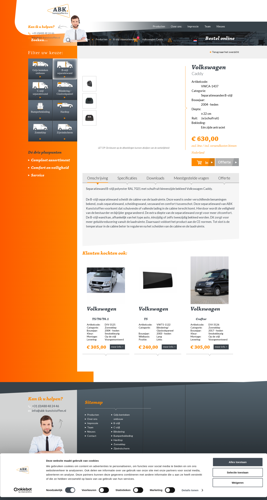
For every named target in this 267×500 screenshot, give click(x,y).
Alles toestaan (238, 464)
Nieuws (220, 26)
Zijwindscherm (122, 448)
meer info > (117, 346)
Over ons (176, 26)
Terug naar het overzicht (224, 51)
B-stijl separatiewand (124, 39)
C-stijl (117, 427)
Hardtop (118, 439)
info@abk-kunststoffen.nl (47, 410)
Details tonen (190, 493)
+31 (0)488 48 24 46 (43, 406)
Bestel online (222, 38)
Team (207, 26)
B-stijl (117, 423)
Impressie (193, 26)
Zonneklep (119, 444)
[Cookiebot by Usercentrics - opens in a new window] (22, 493)
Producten (159, 26)
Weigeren (237, 485)
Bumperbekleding (123, 435)
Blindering (119, 431)
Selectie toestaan (238, 475)
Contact (91, 435)
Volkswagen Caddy (152, 39)
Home (86, 39)
